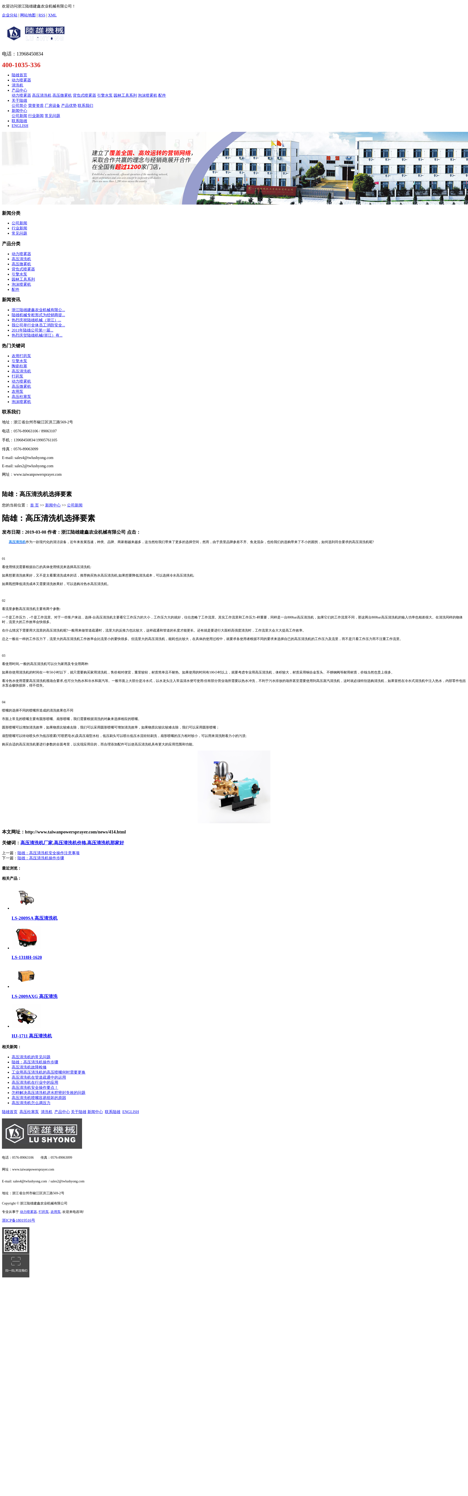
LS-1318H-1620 (27, 957)
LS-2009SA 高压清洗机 (35, 918)
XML (52, 15)
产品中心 (19, 90)
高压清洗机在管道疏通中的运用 (39, 1077)
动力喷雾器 (21, 80)
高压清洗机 (41, 95)
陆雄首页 (19, 75)
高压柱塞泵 (21, 397)
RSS (41, 15)
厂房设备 (52, 105)
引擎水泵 (105, 95)
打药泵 (17, 376)
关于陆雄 (19, 100)
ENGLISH (20, 126)
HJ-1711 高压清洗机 (32, 1035)
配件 (162, 95)
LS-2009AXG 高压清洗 (35, 996)
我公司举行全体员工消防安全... (38, 325)
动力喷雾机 (21, 381)
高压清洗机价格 (70, 842)
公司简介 (19, 105)
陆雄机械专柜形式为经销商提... (38, 315)
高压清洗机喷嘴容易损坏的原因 (39, 1098)
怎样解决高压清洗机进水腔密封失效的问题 (48, 1093)
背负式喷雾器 (84, 95)
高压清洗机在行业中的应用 (35, 1082)
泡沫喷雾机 (147, 95)
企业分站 (9, 15)
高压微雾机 (62, 95)
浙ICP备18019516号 (18, 1220)
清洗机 (17, 85)
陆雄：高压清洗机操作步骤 (40, 858)
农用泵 (17, 391)
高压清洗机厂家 (36, 842)
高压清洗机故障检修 (29, 1067)
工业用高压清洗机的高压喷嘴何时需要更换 (48, 1072)
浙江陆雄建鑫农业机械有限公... (38, 310)
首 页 (34, 505)
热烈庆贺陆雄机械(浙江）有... (37, 335)
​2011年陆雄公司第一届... (32, 330)
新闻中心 (19, 111)
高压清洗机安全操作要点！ (35, 1087)
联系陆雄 (19, 121)
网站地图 (28, 15)
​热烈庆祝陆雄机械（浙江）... (36, 320)
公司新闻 (19, 116)
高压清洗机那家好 (105, 842)
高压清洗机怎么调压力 (31, 1103)
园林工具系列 (125, 95)
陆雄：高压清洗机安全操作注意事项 (48, 853)
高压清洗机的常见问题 (31, 1057)
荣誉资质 (36, 105)
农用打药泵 (21, 356)
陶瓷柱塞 (19, 366)
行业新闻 (36, 116)
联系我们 (85, 105)
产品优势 (69, 105)
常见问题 (52, 116)
